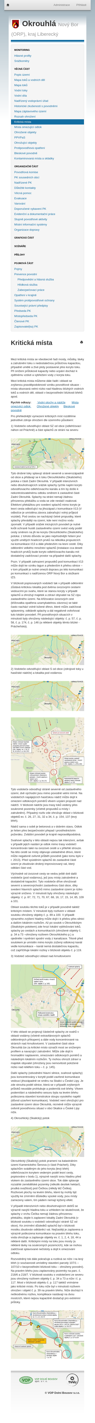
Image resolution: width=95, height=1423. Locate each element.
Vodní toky (20, 90)
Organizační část (26, 166)
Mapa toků (20, 85)
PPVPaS (19, 137)
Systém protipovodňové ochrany (34, 300)
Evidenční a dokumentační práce (34, 214)
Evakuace (20, 198)
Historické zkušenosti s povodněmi (35, 106)
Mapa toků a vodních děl (29, 80)
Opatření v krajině (25, 295)
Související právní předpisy (31, 305)
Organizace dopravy (26, 229)
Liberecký (47, 34)
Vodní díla (20, 95)
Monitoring (22, 50)
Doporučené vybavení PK (30, 208)
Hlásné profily (22, 55)
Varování (19, 203)
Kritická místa (22, 121)
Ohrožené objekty (25, 132)
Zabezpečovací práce (31, 290)
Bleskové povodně (25, 153)
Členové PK (21, 321)
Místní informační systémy (30, 224)
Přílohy (19, 254)
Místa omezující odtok (28, 127)
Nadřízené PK (23, 182)
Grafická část (24, 237)
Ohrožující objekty (25, 142)
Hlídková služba (27, 284)
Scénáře (20, 246)
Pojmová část (23, 263)
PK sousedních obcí (26, 177)
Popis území (22, 74)
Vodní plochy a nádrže (51, 402)
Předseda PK (22, 310)
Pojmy (18, 269)
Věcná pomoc (23, 193)
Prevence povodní (25, 274)
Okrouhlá (34, 23)
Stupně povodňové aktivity (30, 219)
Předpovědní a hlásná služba (36, 279)
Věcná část (22, 69)
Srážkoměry (21, 61)
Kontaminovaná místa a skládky (34, 158)
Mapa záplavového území (30, 111)
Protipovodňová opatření (29, 148)
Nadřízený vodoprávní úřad (31, 100)
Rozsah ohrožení (24, 116)
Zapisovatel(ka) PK (26, 326)
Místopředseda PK (25, 316)
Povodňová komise (26, 172)
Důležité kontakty (25, 187)
